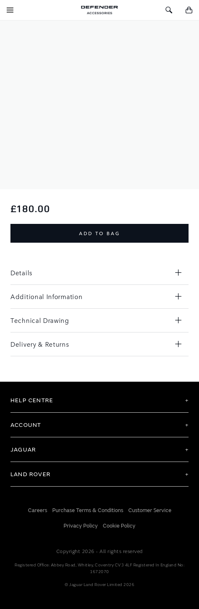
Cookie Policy (119, 526)
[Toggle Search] (169, 10)
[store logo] (99, 10)
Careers (37, 510)
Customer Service (149, 510)
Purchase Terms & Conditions (87, 510)
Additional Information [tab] (46, 296)
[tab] (99, 400)
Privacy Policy (81, 526)
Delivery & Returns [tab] (39, 344)
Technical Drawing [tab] (39, 320)
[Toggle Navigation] (10, 10)
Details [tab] (21, 272)
